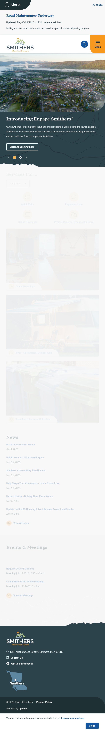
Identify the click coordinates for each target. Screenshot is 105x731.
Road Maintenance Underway (30, 16)
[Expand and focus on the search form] (84, 44)
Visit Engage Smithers (22, 146)
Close (92, 725)
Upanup (23, 708)
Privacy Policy (44, 702)
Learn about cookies (72, 718)
